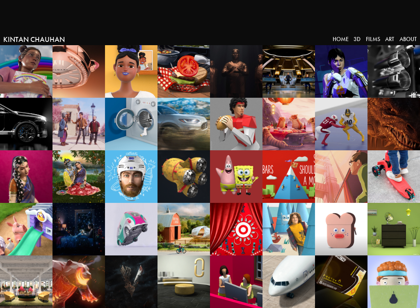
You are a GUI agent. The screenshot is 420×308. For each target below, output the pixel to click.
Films (373, 39)
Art (389, 39)
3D (357, 39)
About (408, 39)
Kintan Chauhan (34, 39)
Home (341, 39)
